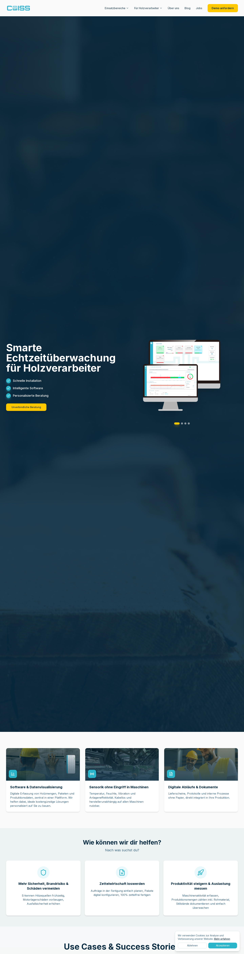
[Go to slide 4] (189, 423)
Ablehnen (192, 945)
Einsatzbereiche (117, 8)
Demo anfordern (223, 8)
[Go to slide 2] (182, 423)
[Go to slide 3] (185, 423)
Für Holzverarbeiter (148, 8)
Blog (187, 8)
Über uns (173, 8)
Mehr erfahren (222, 938)
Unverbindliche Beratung (26, 407)
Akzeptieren (223, 945)
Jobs (199, 8)
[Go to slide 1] (177, 423)
